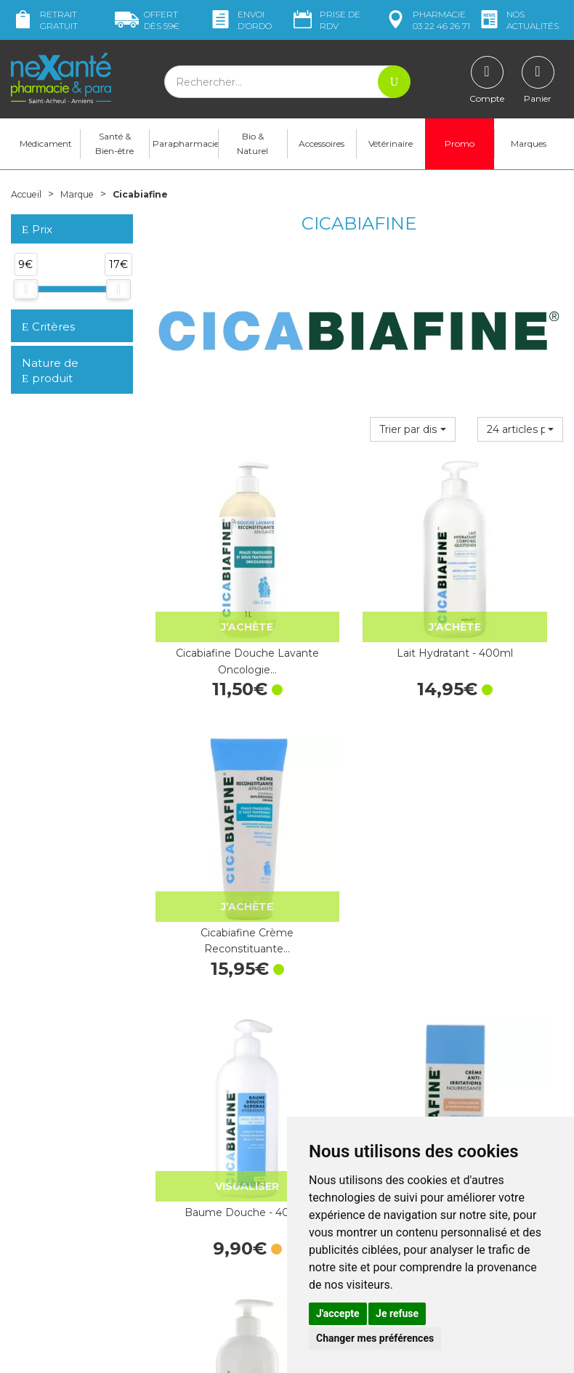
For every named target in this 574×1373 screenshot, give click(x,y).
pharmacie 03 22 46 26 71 (427, 20)
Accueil (29, 203)
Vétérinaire (390, 152)
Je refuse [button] (397, 1313)
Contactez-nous (336, 1087)
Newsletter (181, 1155)
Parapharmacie (185, 152)
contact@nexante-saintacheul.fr (56, 1224)
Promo (459, 152)
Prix (37, 239)
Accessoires (321, 152)
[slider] (25, 298)
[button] (413, 438)
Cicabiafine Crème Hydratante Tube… (358, 822)
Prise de (325, 20)
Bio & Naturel (252, 153)
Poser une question (56, 1254)
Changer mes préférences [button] (375, 1338)
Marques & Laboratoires (211, 1142)
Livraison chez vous (486, 1023)
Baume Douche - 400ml (215, 822)
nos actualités (518, 20)
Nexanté (114, 1351)
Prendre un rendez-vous (355, 1100)
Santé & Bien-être (114, 153)
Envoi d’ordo (240, 20)
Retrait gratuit (44, 20)
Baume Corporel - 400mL (502, 822)
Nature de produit (50, 380)
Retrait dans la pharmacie (502, 1010)
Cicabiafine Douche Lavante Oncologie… (215, 606)
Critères (48, 336)
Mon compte (42, 1267)
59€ (147, 20)
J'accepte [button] (338, 1313)
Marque (85, 203)
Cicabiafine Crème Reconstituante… (502, 606)
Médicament (46, 152)
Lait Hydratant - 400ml (358, 606)
